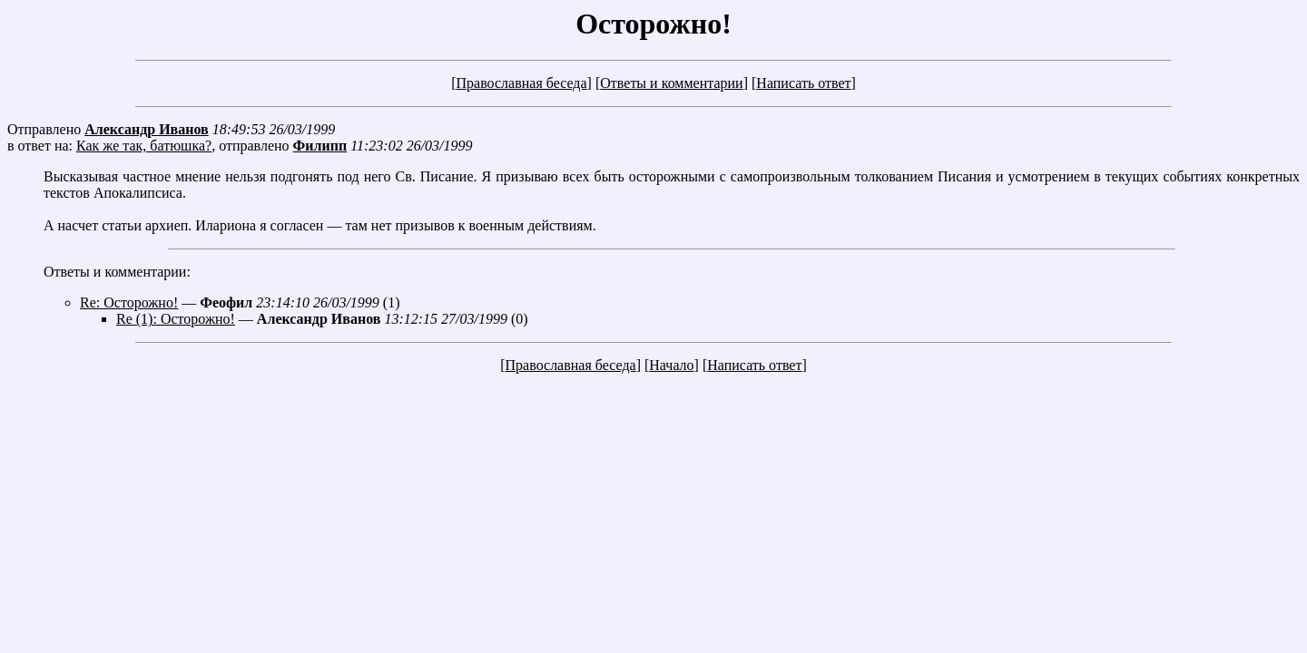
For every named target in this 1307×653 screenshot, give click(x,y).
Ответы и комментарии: (117, 271)
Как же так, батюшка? (143, 145)
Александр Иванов (146, 129)
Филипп (320, 145)
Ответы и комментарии (671, 83)
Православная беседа (521, 83)
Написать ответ (803, 83)
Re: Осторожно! (129, 302)
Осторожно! (653, 23)
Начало (671, 365)
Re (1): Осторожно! (175, 318)
